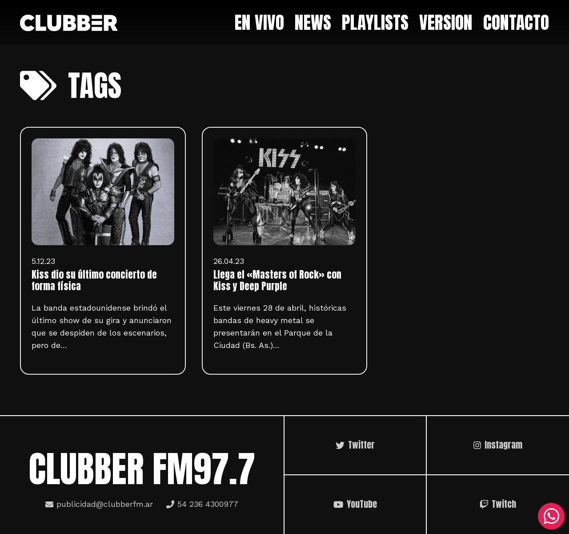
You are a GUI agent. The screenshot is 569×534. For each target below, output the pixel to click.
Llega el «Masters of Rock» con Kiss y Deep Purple (277, 280)
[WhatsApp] (551, 516)
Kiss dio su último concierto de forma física (94, 280)
